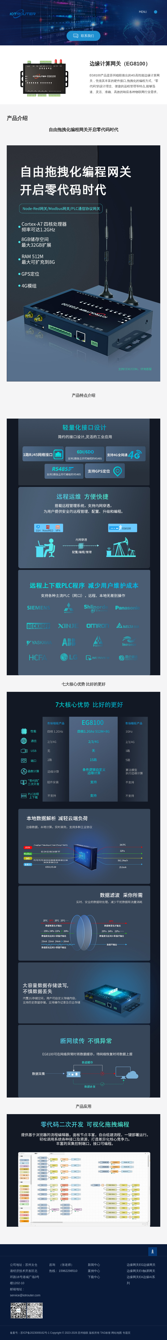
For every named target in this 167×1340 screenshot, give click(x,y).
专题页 (126, 1332)
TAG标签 (105, 1332)
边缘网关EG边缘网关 (141, 1264)
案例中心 (94, 1271)
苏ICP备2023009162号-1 (34, 1332)
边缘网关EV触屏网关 (141, 1271)
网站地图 (116, 1332)
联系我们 (83, 36)
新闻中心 (94, 1264)
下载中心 (94, 1277)
